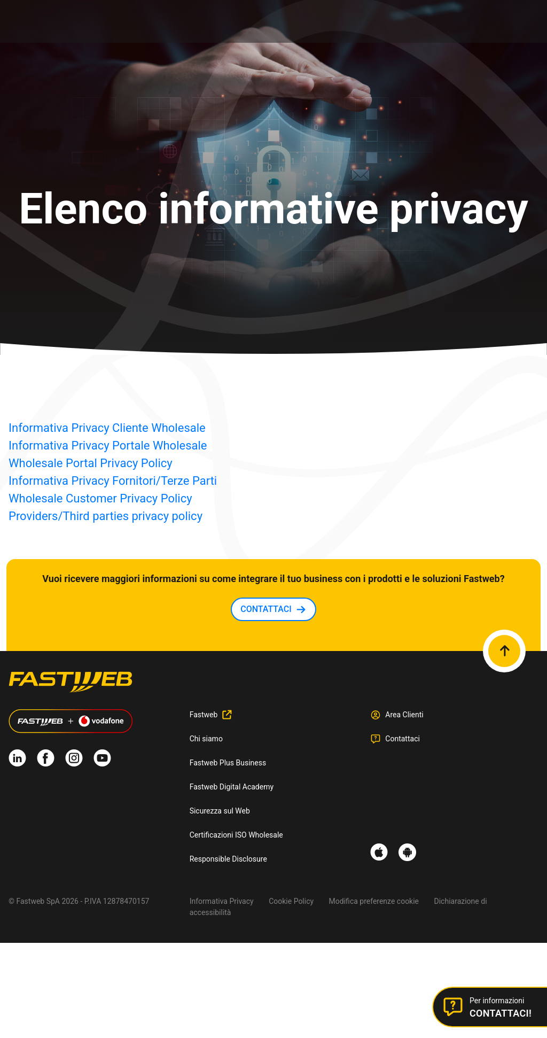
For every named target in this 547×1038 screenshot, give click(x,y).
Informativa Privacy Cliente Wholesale (107, 428)
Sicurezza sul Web (220, 811)
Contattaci (402, 738)
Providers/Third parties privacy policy (105, 516)
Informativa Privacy (222, 901)
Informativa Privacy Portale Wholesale (108, 445)
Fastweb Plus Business (228, 762)
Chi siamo (206, 738)
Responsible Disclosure (228, 859)
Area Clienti (404, 714)
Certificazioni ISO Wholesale (236, 835)
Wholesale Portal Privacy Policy (91, 463)
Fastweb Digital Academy (232, 787)
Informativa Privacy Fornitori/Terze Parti (113, 480)
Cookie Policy (291, 901)
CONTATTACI (266, 609)
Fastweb (204, 714)
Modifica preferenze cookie (374, 901)
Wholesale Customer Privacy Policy (100, 498)
